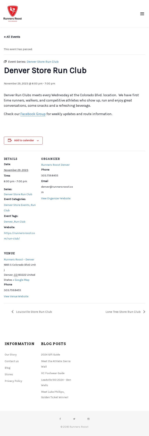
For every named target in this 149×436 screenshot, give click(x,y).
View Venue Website (16, 296)
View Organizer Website (55, 198)
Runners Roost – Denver (19, 259)
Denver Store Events (16, 205)
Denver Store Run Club (18, 194)
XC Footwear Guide (52, 373)
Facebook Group (33, 114)
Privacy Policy (13, 381)
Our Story (11, 354)
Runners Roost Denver (55, 164)
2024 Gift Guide (50, 354)
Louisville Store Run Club (33, 312)
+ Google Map (21, 280)
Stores (9, 374)
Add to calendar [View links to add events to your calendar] (24, 140)
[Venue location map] (61, 271)
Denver (8, 221)
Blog (7, 367)
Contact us (12, 361)
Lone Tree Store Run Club (123, 312)
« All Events (12, 37)
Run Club (19, 221)
